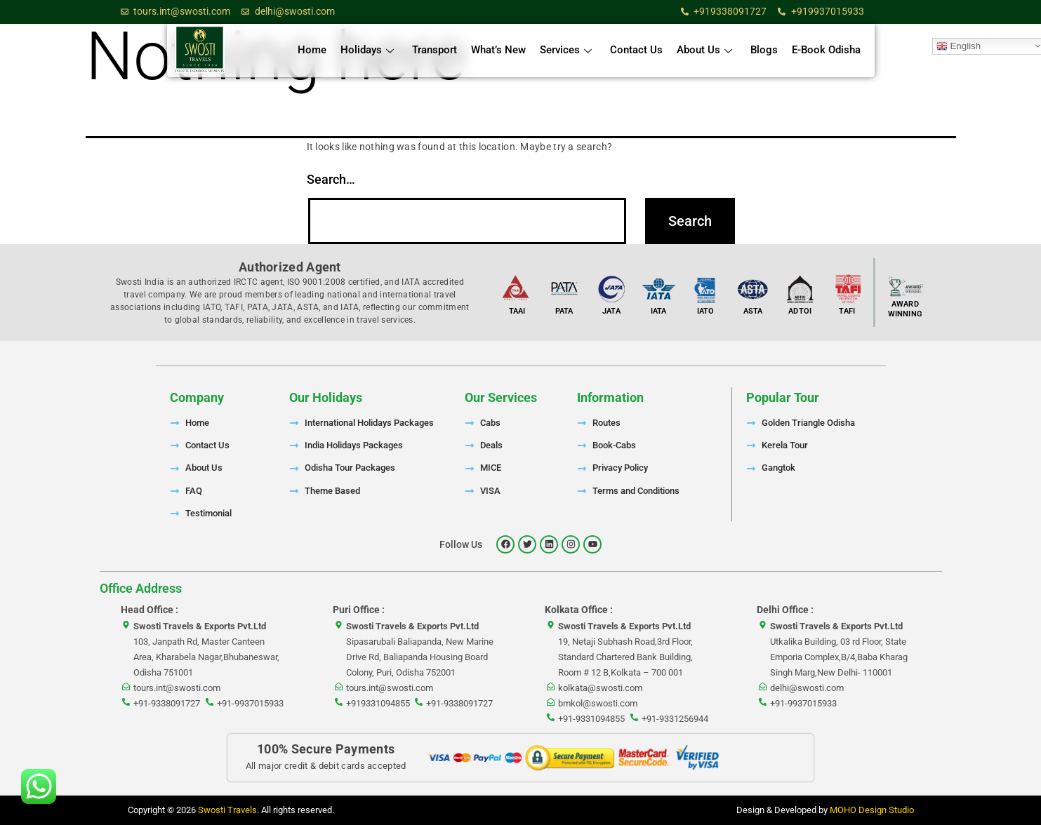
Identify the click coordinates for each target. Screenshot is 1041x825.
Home (312, 49)
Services (566, 49)
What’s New (498, 49)
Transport (434, 49)
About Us (704, 49)
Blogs (764, 49)
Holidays (367, 49)
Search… (331, 179)
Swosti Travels (227, 810)
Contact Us (636, 49)
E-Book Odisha (826, 49)
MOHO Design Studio (872, 810)
